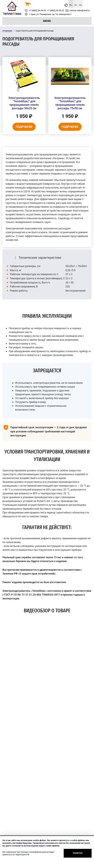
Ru (71, 5)
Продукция (7, 31)
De (80, 5)
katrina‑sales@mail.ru (80, 10)
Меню (47, 20)
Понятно (78, 853)
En (76, 5)
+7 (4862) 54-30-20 (55, 10)
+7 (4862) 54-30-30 (37, 10)
